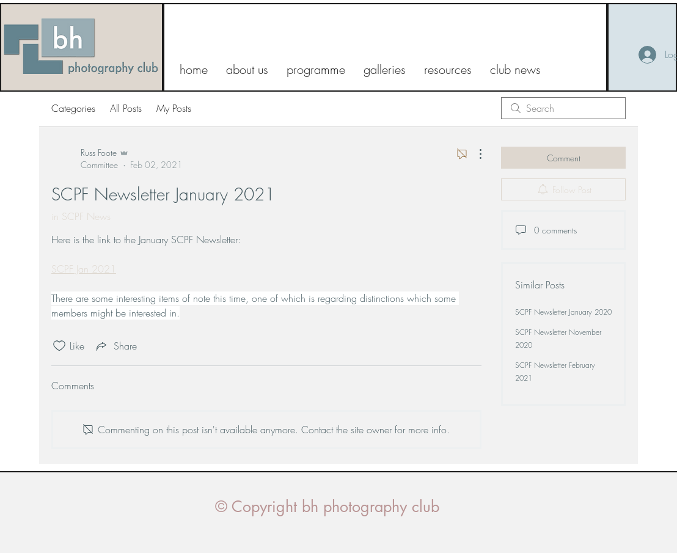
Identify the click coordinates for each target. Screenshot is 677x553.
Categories (73, 108)
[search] (563, 108)
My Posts (173, 108)
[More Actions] (474, 154)
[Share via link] (115, 346)
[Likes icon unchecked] (59, 346)
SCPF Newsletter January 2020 (563, 312)
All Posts (126, 108)
